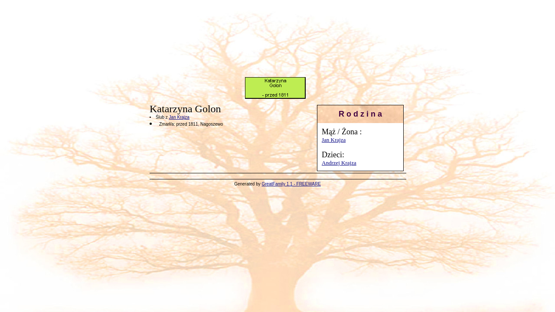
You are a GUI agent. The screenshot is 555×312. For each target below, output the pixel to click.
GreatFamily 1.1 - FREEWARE (291, 184)
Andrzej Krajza (339, 162)
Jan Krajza (334, 139)
